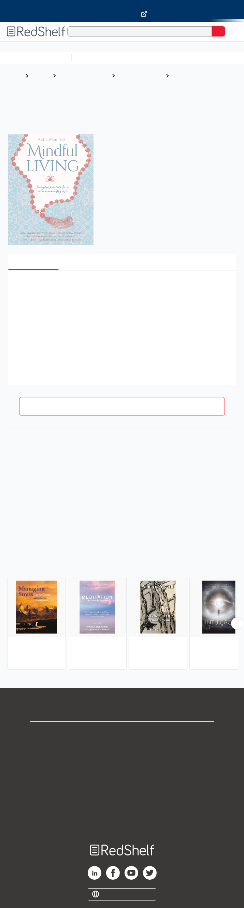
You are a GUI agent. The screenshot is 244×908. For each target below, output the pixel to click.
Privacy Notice (122, 762)
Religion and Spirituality (73, 79)
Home (15, 75)
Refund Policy (122, 792)
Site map (122, 822)
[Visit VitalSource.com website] (122, 11)
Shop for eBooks (122, 732)
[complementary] (122, 610)
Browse (40, 75)
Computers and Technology (194, 58)
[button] (121, 286)
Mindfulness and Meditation (193, 79)
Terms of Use (122, 777)
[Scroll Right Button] (237, 623)
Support (122, 747)
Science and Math (134, 58)
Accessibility (122, 807)
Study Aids (92, 58)
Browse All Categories (35, 58)
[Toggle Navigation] (232, 31)
